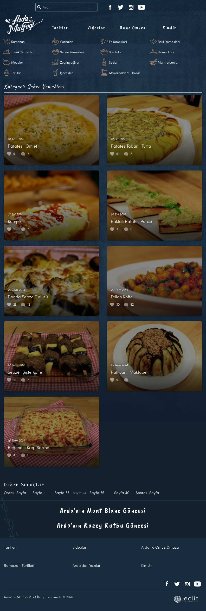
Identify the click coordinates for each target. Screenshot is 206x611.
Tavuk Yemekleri (23, 52)
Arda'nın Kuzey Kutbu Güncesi (103, 525)
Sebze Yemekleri (72, 52)
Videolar (96, 27)
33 (62, 492)
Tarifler (60, 27)
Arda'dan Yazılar (86, 565)
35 (96, 492)
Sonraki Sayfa (147, 492)
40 (122, 492)
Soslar (113, 62)
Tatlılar (16, 73)
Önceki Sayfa (15, 492)
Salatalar (115, 52)
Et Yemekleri (118, 42)
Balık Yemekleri (169, 42)
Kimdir (169, 27)
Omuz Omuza (133, 27)
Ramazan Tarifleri (19, 565)
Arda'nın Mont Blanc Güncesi (103, 510)
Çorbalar (66, 42)
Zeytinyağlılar (70, 62)
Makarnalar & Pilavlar (124, 73)
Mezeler (17, 62)
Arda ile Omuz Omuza (160, 547)
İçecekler (66, 73)
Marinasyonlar (168, 62)
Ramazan (18, 42)
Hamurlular (166, 52)
